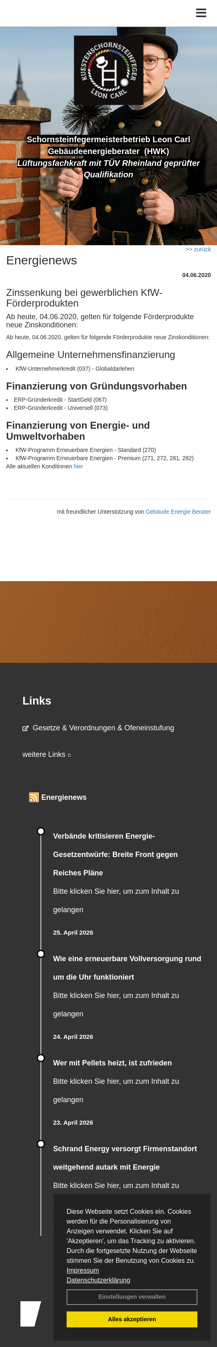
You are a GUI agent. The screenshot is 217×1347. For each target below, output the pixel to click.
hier (78, 466)
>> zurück (198, 249)
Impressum (83, 1270)
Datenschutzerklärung (98, 1280)
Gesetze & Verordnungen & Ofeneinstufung (98, 728)
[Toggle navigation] (201, 13)
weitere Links (47, 754)
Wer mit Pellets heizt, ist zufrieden (112, 1063)
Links (36, 701)
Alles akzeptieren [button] (132, 1319)
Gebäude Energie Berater (178, 511)
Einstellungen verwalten (132, 1296)
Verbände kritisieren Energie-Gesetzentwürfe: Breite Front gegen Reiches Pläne (115, 854)
